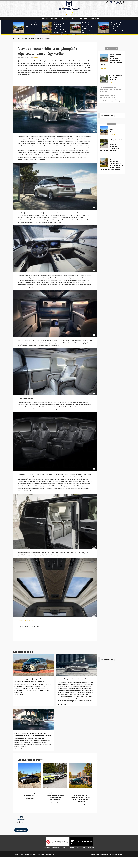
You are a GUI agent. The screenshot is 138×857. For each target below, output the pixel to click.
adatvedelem (41, 854)
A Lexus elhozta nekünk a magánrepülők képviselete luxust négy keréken (110, 89)
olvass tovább (18, 694)
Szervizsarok (94, 18)
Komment (35, 57)
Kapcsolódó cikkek (112, 48)
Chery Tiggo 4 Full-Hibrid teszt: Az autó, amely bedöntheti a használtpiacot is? (117, 28)
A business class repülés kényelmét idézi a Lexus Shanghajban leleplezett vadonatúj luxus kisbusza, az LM (110, 99)
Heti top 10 (112, 124)
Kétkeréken (44, 18)
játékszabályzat (50, 854)
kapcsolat (17, 854)
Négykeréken (54, 18)
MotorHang (109, 115)
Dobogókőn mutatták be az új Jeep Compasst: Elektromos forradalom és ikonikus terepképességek (111, 145)
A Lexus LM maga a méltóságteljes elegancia (115, 77)
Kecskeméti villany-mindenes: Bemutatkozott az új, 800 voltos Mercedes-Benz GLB (88, 28)
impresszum (33, 854)
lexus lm (21, 620)
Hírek (86, 18)
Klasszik (64, 18)
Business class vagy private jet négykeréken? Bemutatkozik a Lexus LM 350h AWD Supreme (111, 59)
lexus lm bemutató (29, 620)
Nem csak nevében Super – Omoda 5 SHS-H (31, 25)
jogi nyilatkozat (25, 854)
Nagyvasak (73, 18)
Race (80, 18)
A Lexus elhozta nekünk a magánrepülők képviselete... (38, 38)
